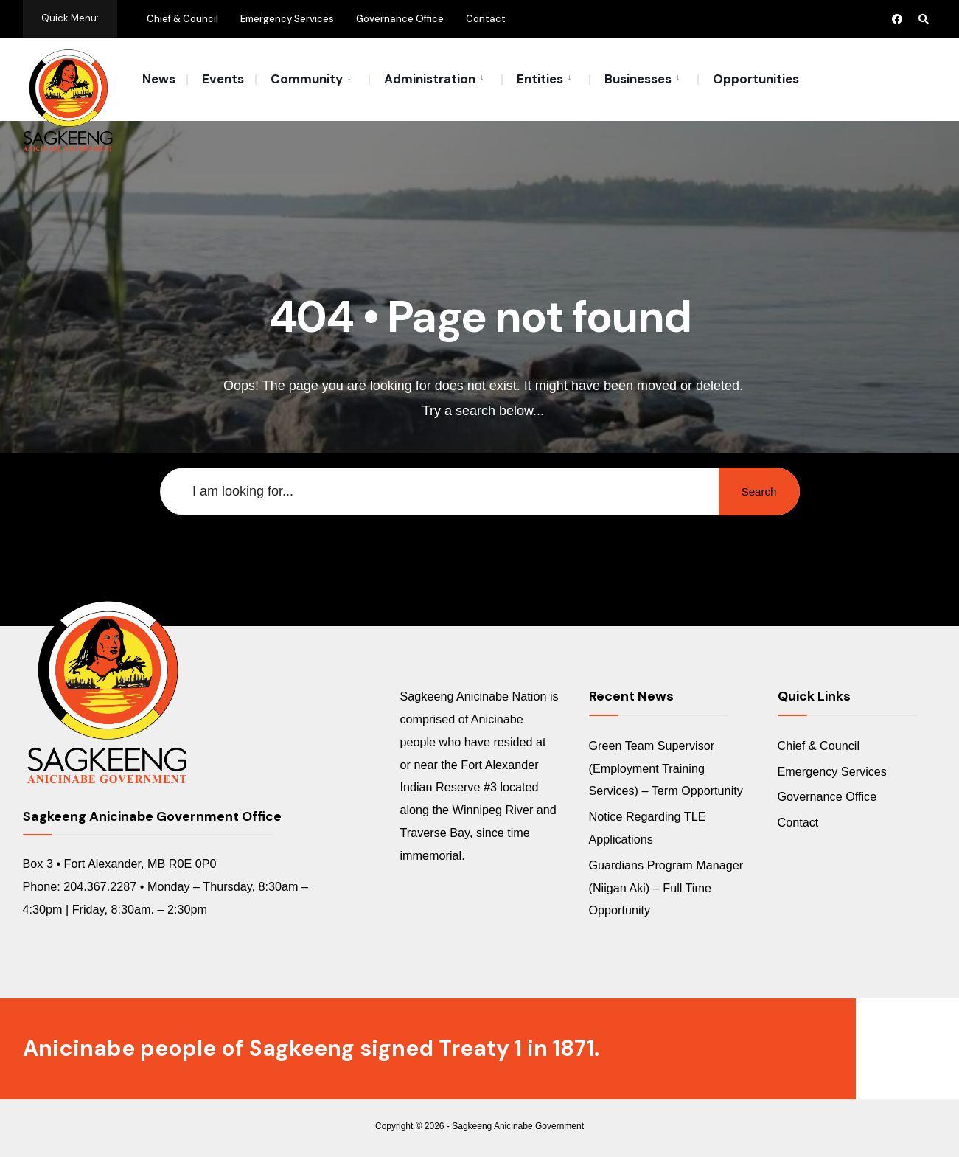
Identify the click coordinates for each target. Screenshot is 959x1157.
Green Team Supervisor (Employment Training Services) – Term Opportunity (666, 768)
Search (759, 491)
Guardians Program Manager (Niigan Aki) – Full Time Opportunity (666, 887)
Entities (540, 79)
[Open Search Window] (923, 19)
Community (307, 79)
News (158, 79)
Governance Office (400, 19)
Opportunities (756, 79)
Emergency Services (287, 19)
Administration (429, 79)
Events (223, 79)
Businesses (638, 79)
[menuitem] (312, 78)
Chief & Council (182, 19)
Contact (486, 19)
